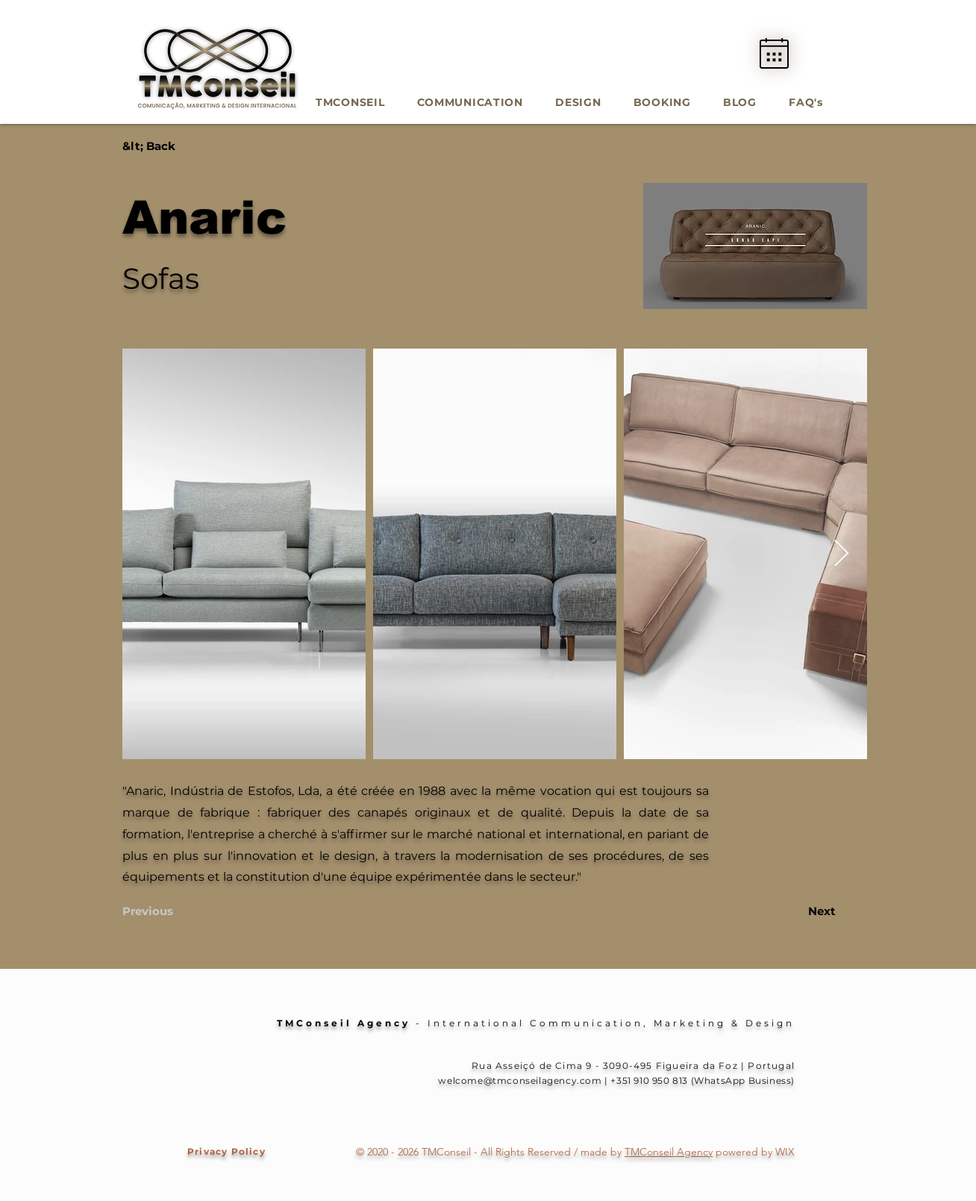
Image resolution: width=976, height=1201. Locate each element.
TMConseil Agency (669, 1151)
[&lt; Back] (171, 145)
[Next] (798, 911)
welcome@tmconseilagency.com (519, 1080)
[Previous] (166, 911)
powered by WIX (754, 1151)
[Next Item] (841, 554)
